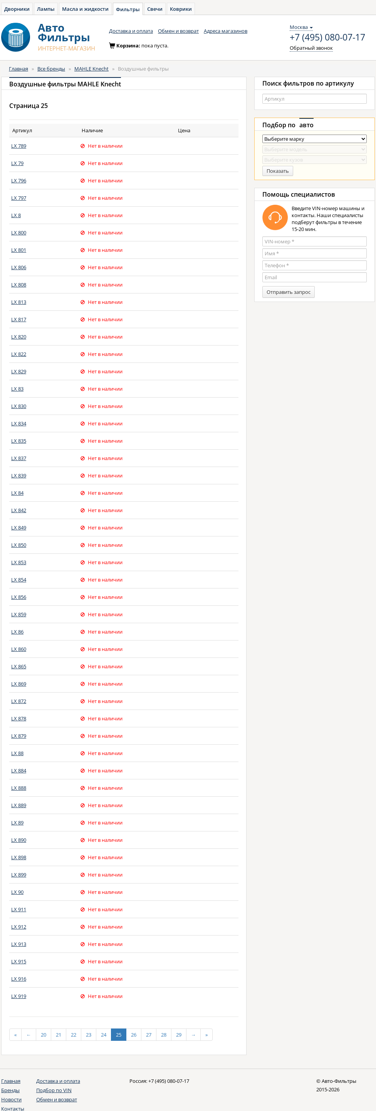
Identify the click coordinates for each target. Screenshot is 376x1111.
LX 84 (17, 492)
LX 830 (18, 406)
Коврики (181, 8)
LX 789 (18, 145)
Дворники (17, 8)
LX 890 (18, 839)
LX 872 (18, 701)
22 (73, 1034)
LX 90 (17, 891)
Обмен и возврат (178, 30)
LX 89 (17, 822)
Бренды (10, 1090)
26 (133, 1034)
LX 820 (18, 336)
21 (58, 1034)
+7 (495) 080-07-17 (327, 37)
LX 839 (18, 475)
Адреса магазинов (225, 30)
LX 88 (17, 753)
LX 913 (18, 944)
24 (103, 1034)
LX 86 (17, 631)
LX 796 (18, 180)
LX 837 (18, 458)
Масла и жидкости (85, 8)
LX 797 (18, 197)
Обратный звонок (311, 47)
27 (148, 1034)
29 (178, 1034)
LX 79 (17, 163)
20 (43, 1034)
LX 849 (18, 527)
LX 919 (18, 996)
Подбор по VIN (54, 1090)
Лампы (46, 8)
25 (118, 1034)
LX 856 (18, 596)
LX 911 (18, 909)
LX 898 (18, 857)
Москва (301, 27)
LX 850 (18, 544)
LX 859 (18, 614)
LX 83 (17, 388)
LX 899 (18, 874)
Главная (18, 68)
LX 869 (18, 683)
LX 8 (16, 215)
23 (88, 1034)
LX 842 (18, 510)
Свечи (155, 8)
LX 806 (18, 267)
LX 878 (18, 718)
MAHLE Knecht (91, 68)
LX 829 (18, 371)
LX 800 (18, 232)
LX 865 (18, 666)
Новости (11, 1099)
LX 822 (18, 354)
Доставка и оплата (131, 30)
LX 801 (18, 249)
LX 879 (18, 735)
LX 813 (18, 301)
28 (163, 1034)
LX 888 (18, 787)
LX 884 (18, 770)
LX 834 (18, 423)
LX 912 (18, 926)
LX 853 (18, 562)
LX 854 (18, 579)
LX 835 (18, 440)
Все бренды (51, 68)
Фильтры (128, 9)
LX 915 (18, 961)
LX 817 (18, 319)
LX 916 (18, 978)
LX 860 (18, 649)
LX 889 (18, 805)
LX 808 (18, 284)
